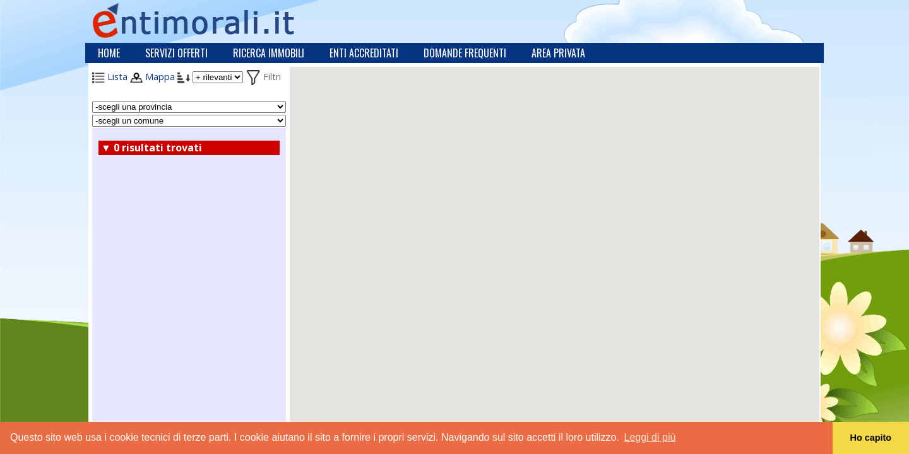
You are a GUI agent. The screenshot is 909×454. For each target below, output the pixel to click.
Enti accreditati (364, 53)
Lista (110, 77)
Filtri (263, 77)
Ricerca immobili (268, 53)
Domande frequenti (465, 53)
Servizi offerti (176, 53)
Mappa (152, 77)
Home (109, 53)
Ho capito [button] (871, 438)
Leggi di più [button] (650, 437)
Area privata (558, 53)
